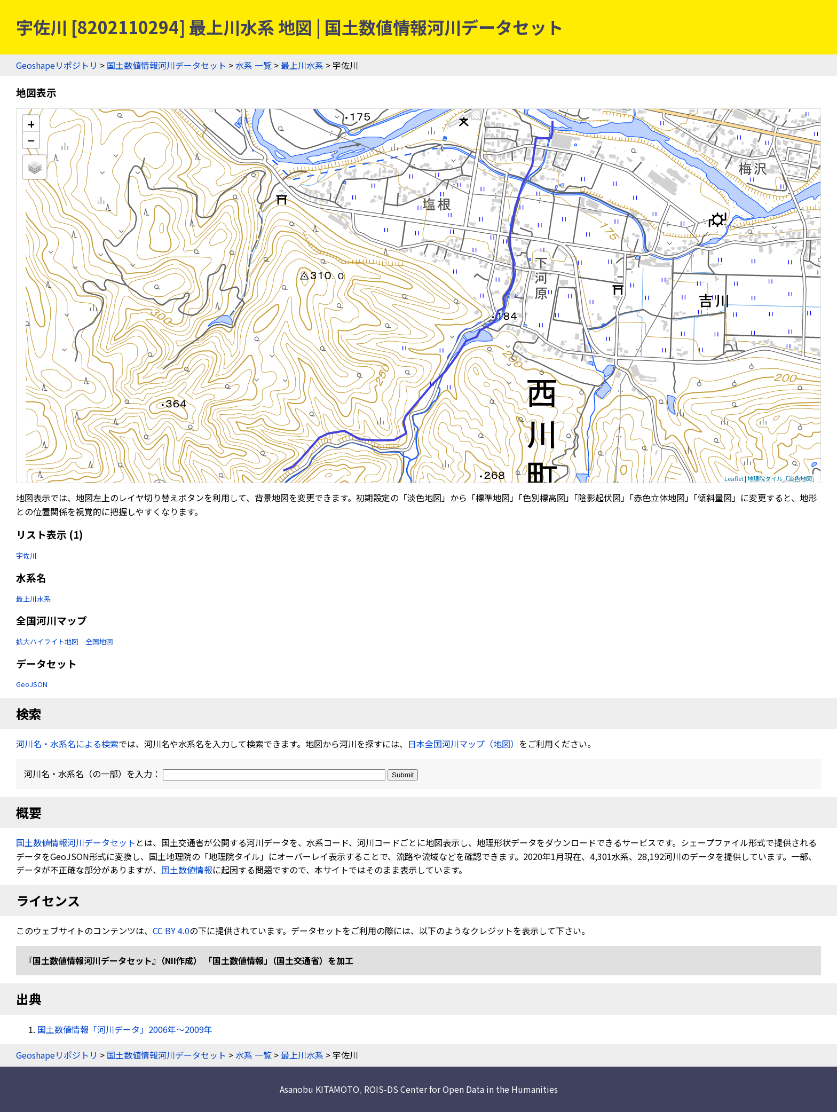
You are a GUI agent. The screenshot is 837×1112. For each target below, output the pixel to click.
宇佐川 (26, 555)
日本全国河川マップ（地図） (463, 743)
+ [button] (31, 123)
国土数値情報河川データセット (166, 65)
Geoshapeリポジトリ (57, 65)
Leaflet (734, 478)
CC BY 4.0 (171, 930)
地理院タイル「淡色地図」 (782, 478)
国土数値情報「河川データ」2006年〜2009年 (124, 1029)
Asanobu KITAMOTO (319, 1089)
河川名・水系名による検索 (67, 743)
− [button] (31, 140)
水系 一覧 (253, 65)
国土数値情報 (186, 869)
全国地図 (99, 641)
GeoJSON (32, 684)
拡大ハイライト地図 (47, 641)
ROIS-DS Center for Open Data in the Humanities (461, 1089)
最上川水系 (302, 65)
